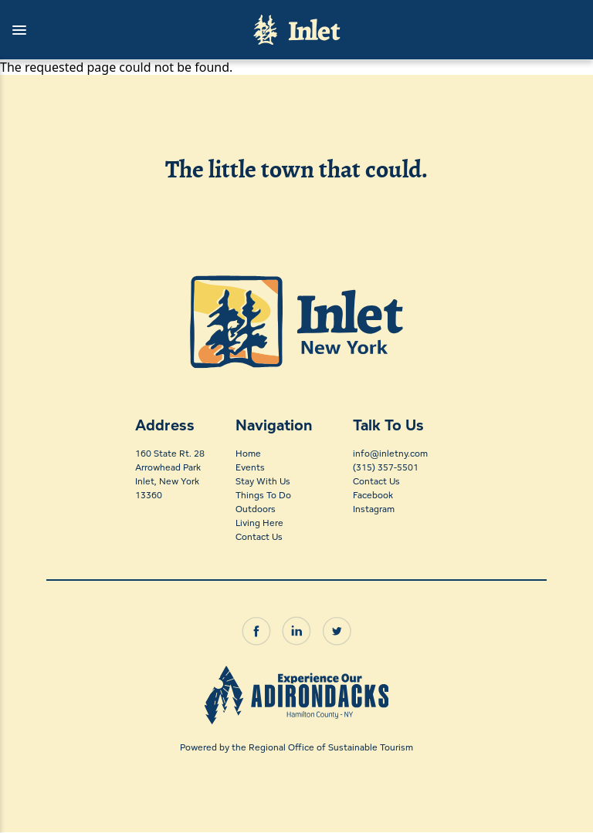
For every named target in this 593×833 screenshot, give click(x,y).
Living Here (259, 522)
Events (250, 467)
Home (248, 453)
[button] (118, 30)
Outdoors (256, 508)
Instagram (374, 508)
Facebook (373, 495)
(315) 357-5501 (385, 467)
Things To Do (263, 495)
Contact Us (259, 536)
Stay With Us (263, 481)
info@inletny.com (390, 453)
